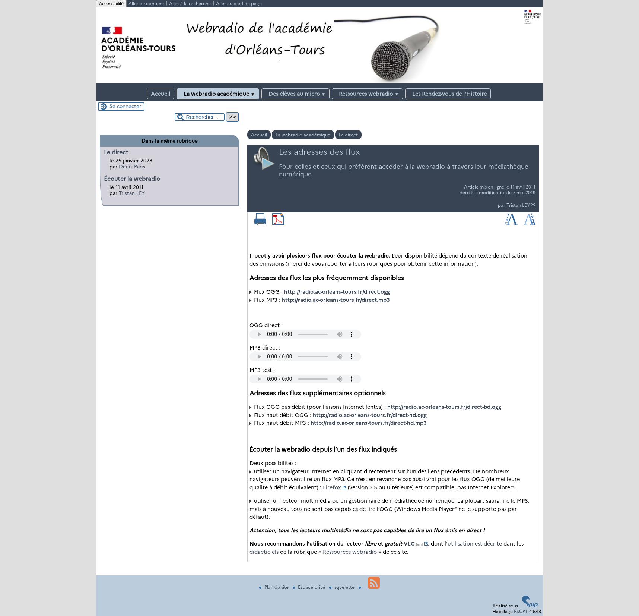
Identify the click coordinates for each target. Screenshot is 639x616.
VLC (409, 543)
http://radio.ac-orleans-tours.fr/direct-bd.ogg (444, 407)
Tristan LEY (518, 205)
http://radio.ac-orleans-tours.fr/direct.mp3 (336, 300)
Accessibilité (111, 3)
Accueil (160, 94)
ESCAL (521, 611)
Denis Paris (132, 167)
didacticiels (264, 552)
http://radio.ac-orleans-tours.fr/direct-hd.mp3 (369, 423)
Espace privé (309, 587)
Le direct (348, 135)
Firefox (332, 487)
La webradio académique (218, 94)
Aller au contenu (146, 3)
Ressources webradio (367, 94)
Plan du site (274, 587)
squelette (342, 587)
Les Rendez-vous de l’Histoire (448, 94)
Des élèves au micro (296, 94)
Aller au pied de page (239, 3)
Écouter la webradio (132, 178)
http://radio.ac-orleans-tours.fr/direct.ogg (337, 291)
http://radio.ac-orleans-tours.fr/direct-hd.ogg (370, 415)
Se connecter (125, 106)
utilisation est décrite (475, 543)
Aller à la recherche (190, 3)
